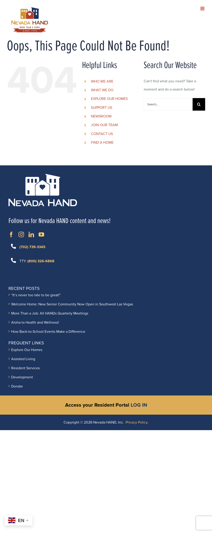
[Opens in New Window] (11, 234)
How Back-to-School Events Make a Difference (48, 331)
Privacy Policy (137, 422)
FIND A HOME (102, 142)
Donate (17, 386)
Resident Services (25, 368)
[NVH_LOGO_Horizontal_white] (42, 175)
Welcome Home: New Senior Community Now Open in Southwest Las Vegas (72, 304)
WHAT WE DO (102, 90)
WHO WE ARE (102, 81)
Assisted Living (23, 359)
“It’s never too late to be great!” (36, 295)
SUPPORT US (101, 107)
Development (22, 377)
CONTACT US (102, 134)
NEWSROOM (101, 116)
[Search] (199, 104)
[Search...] (168, 104)
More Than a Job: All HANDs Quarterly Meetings (49, 313)
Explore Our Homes (26, 350)
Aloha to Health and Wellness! (35, 322)
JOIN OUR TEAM (104, 125)
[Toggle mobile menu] (202, 8)
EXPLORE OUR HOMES (109, 98)
